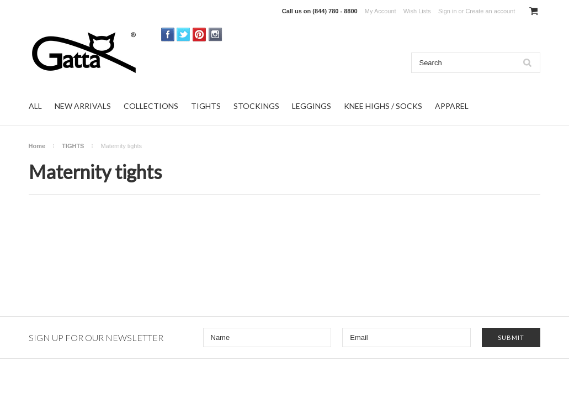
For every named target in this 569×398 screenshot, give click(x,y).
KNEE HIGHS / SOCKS (383, 106)
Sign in (447, 11)
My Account (380, 11)
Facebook (168, 34)
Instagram (215, 34)
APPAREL (452, 106)
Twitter (183, 34)
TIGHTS (206, 106)
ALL (35, 106)
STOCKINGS (256, 106)
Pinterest (199, 34)
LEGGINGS (311, 106)
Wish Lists (417, 11)
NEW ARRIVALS (83, 106)
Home (37, 146)
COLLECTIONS (151, 106)
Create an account (490, 11)
